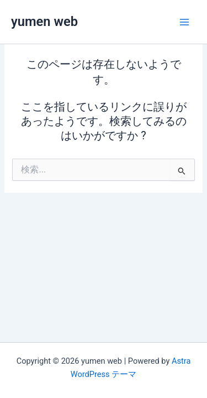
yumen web (44, 21)
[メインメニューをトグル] (184, 22)
